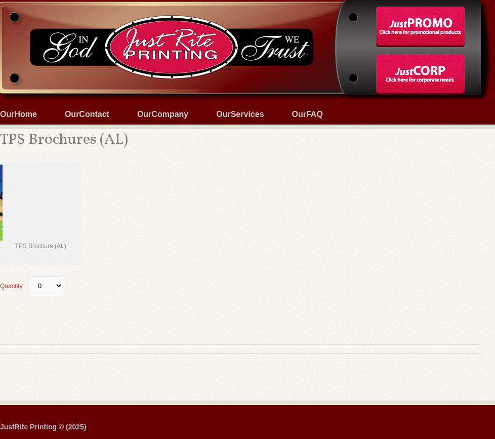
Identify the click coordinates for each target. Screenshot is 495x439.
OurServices (240, 114)
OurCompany (162, 114)
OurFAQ (307, 114)
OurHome (18, 114)
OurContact (87, 114)
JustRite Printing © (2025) (43, 427)
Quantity (31, 286)
